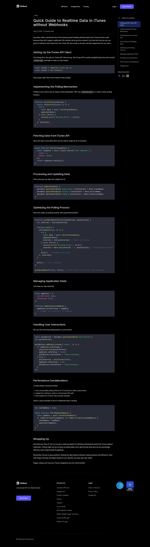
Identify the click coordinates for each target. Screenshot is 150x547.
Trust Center (61, 506)
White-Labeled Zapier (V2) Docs (68, 514)
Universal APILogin (63, 517)
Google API (92, 495)
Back (35, 16)
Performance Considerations (129, 62)
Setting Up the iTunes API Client (128, 24)
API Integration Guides (64, 510)
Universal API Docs (63, 487)
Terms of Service (94, 487)
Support (59, 502)
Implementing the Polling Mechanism (128, 30)
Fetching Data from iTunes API (128, 37)
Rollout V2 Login (62, 521)
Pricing (86, 6)
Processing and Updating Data (128, 43)
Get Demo (24, 498)
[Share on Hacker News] (127, 76)
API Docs (64, 6)
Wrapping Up (124, 66)
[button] (115, 6)
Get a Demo (127, 6)
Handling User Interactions (128, 58)
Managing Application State (129, 54)
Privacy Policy (93, 491)
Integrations (75, 6)
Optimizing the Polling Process (127, 49)
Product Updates (63, 495)
